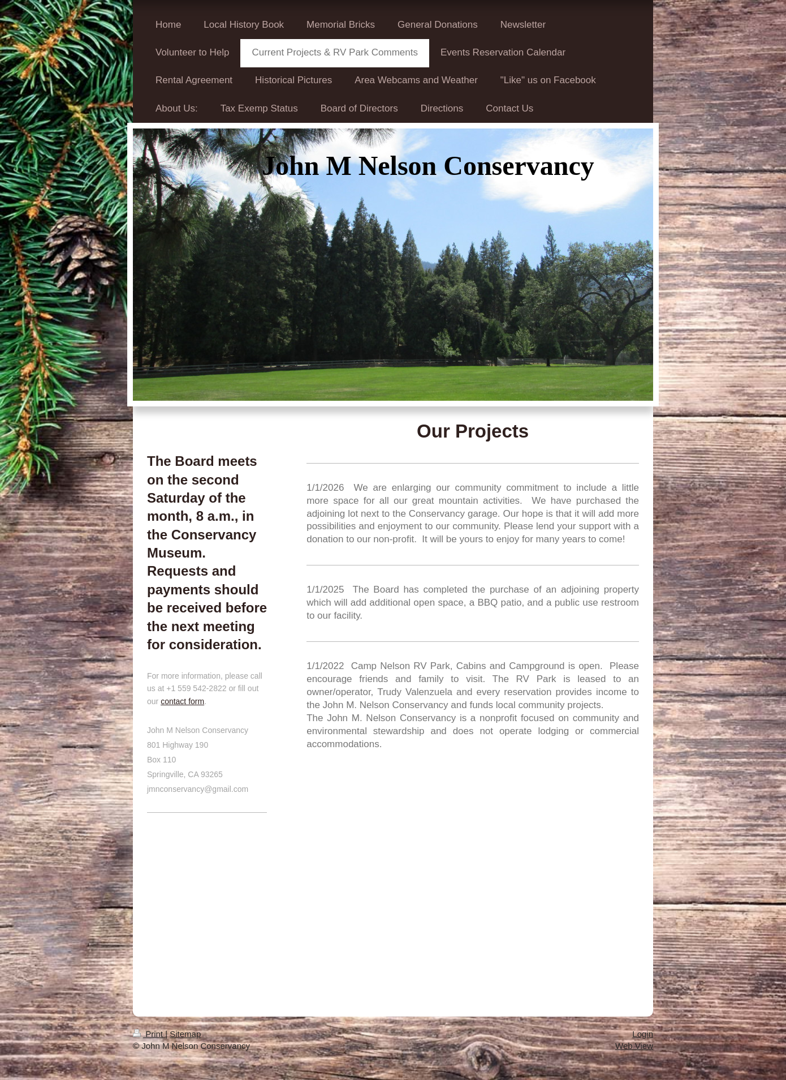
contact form (182, 701)
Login (642, 1034)
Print (149, 1034)
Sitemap (185, 1034)
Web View (634, 1046)
